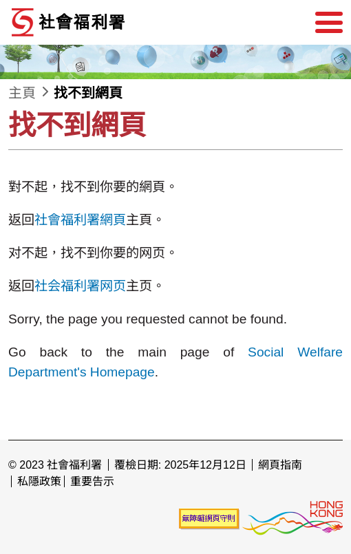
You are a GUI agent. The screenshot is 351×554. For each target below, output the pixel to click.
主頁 (22, 92)
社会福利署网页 (80, 286)
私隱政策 (39, 481)
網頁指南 (280, 465)
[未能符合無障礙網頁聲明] (209, 518)
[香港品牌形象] (292, 518)
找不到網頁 (88, 92)
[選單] (329, 23)
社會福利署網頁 (80, 220)
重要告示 (92, 481)
